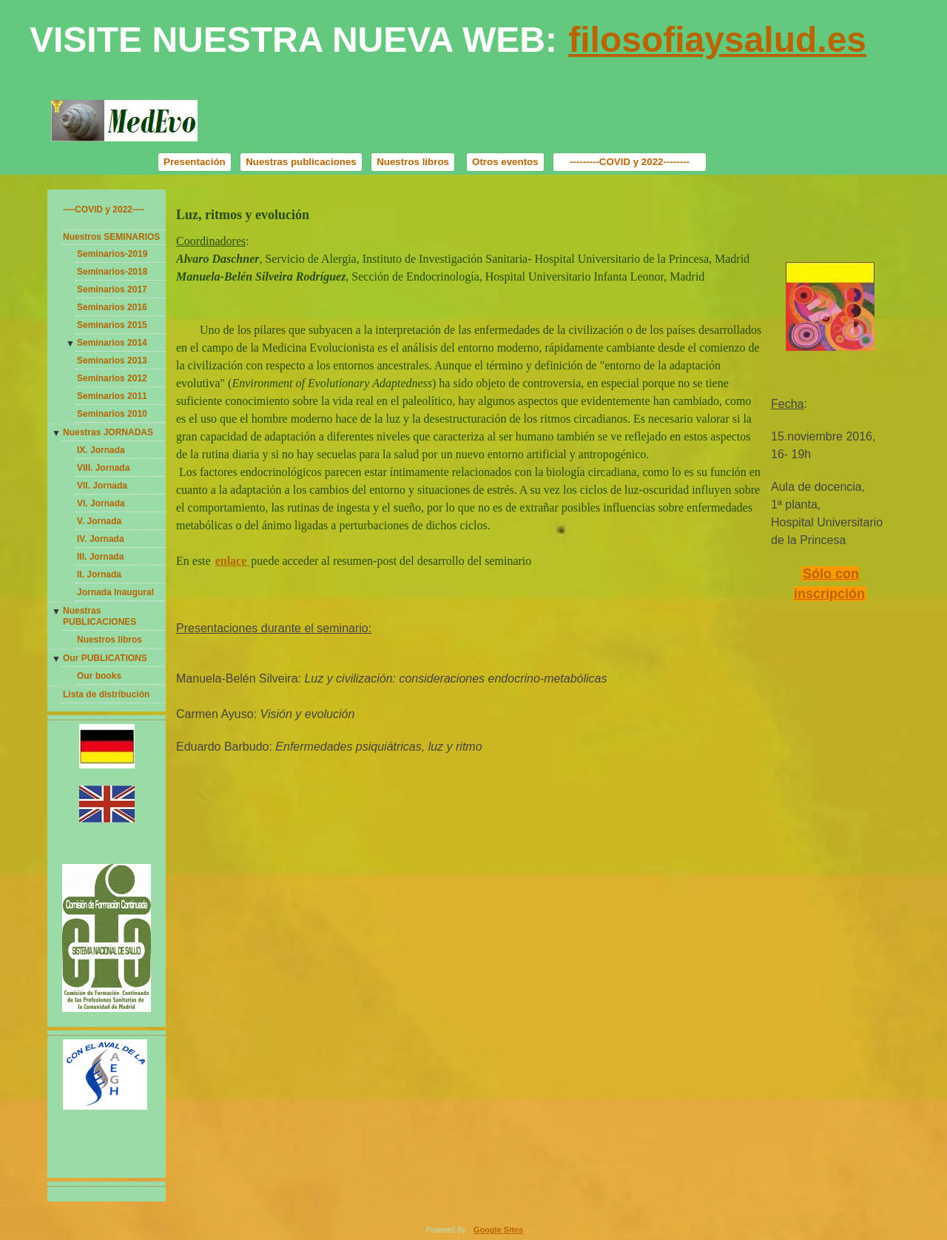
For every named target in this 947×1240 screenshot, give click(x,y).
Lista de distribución (106, 694)
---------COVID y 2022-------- (630, 161)
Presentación (195, 161)
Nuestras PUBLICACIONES (99, 617)
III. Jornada (100, 557)
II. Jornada (99, 574)
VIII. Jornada (103, 468)
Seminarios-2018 (112, 272)
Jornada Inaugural (115, 592)
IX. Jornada (101, 450)
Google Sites (498, 1229)
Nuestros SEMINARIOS (111, 237)
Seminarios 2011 (112, 396)
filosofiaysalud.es (717, 39)
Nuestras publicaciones (301, 161)
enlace (232, 560)
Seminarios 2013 (112, 360)
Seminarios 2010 (112, 414)
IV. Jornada (100, 539)
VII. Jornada (102, 485)
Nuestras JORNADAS (108, 432)
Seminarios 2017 (112, 289)
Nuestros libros (413, 161)
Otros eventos (505, 161)
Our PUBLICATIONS (105, 658)
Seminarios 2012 (112, 378)
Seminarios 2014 (112, 343)
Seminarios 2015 (112, 325)
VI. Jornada (101, 503)
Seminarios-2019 (112, 254)
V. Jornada (99, 521)
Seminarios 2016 (112, 307)
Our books (99, 676)
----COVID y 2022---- (103, 209)
